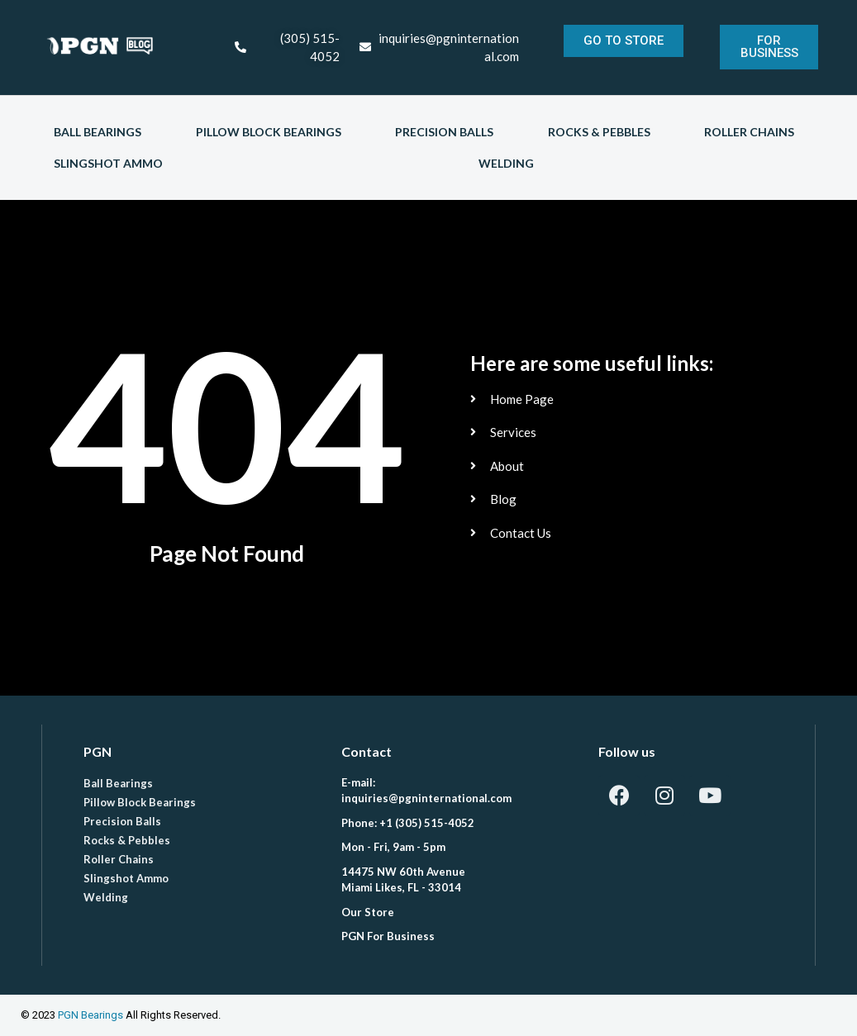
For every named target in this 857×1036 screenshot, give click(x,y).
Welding (506, 163)
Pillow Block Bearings (268, 132)
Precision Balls (444, 132)
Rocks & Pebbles (599, 132)
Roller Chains (749, 132)
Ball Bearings (97, 132)
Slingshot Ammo (108, 163)
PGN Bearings (90, 1015)
